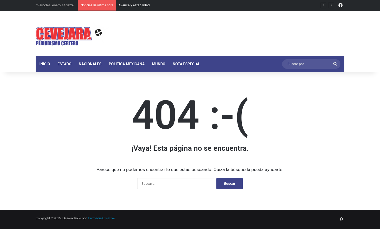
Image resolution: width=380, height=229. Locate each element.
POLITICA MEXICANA (127, 64)
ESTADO (65, 64)
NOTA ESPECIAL (186, 64)
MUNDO (158, 64)
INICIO (44, 64)
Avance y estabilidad (134, 5)
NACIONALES (90, 64)
